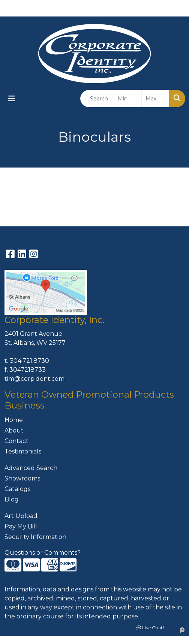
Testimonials (22, 451)
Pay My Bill (20, 526)
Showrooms (22, 478)
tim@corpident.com (34, 378)
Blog (11, 499)
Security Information (35, 536)
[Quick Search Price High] (155, 98)
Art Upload (21, 515)
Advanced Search (30, 467)
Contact (16, 440)
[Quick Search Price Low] (128, 98)
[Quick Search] (97, 98)
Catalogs (17, 488)
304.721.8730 (29, 360)
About (14, 430)
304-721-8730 (117, 8)
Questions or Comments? (42, 552)
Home (13, 420)
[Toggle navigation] (12, 98)
